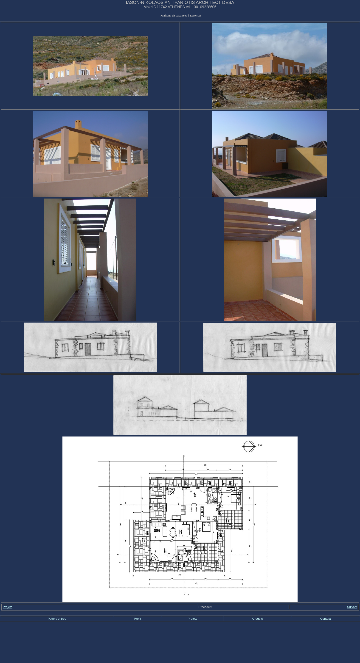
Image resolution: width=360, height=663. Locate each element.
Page (51, 618)
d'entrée (61, 618)
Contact (325, 618)
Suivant (352, 607)
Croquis (257, 618)
